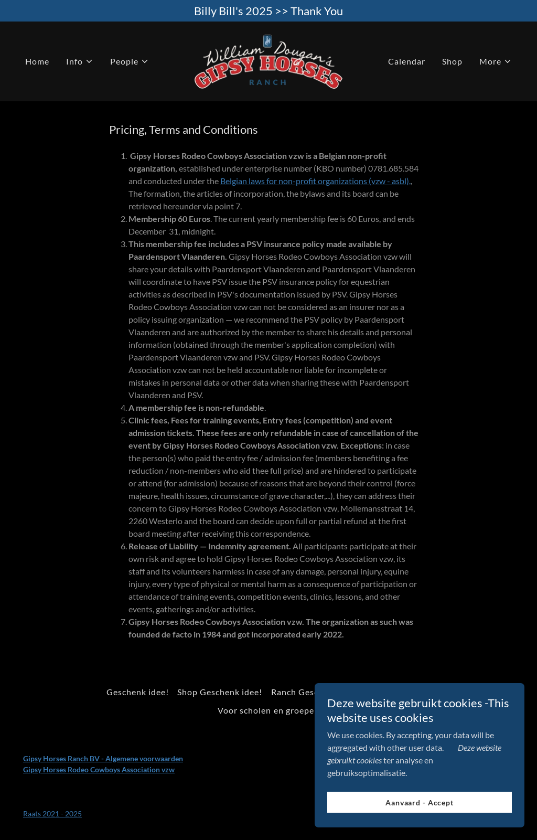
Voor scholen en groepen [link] (268, 710)
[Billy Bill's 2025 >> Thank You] (268, 10)
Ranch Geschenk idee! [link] (316, 692)
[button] (79, 61)
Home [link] (37, 61)
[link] (268, 60)
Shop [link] (452, 61)
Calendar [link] (406, 61)
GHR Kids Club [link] (400, 692)
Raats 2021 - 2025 (52, 813)
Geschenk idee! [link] (137, 692)
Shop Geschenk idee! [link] (219, 692)
